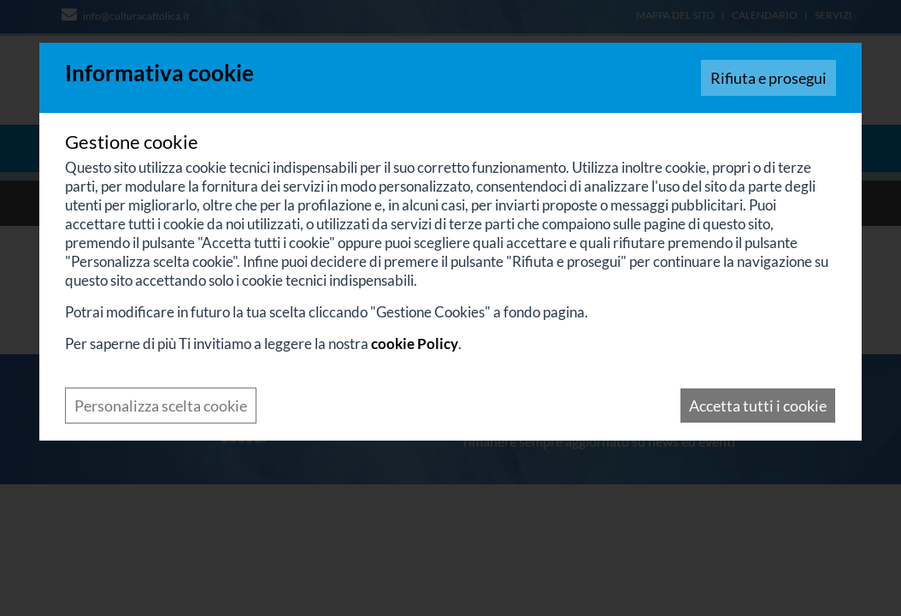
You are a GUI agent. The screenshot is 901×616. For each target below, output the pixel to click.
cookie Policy (414, 343)
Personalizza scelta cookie (160, 405)
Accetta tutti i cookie (758, 405)
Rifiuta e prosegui (768, 77)
